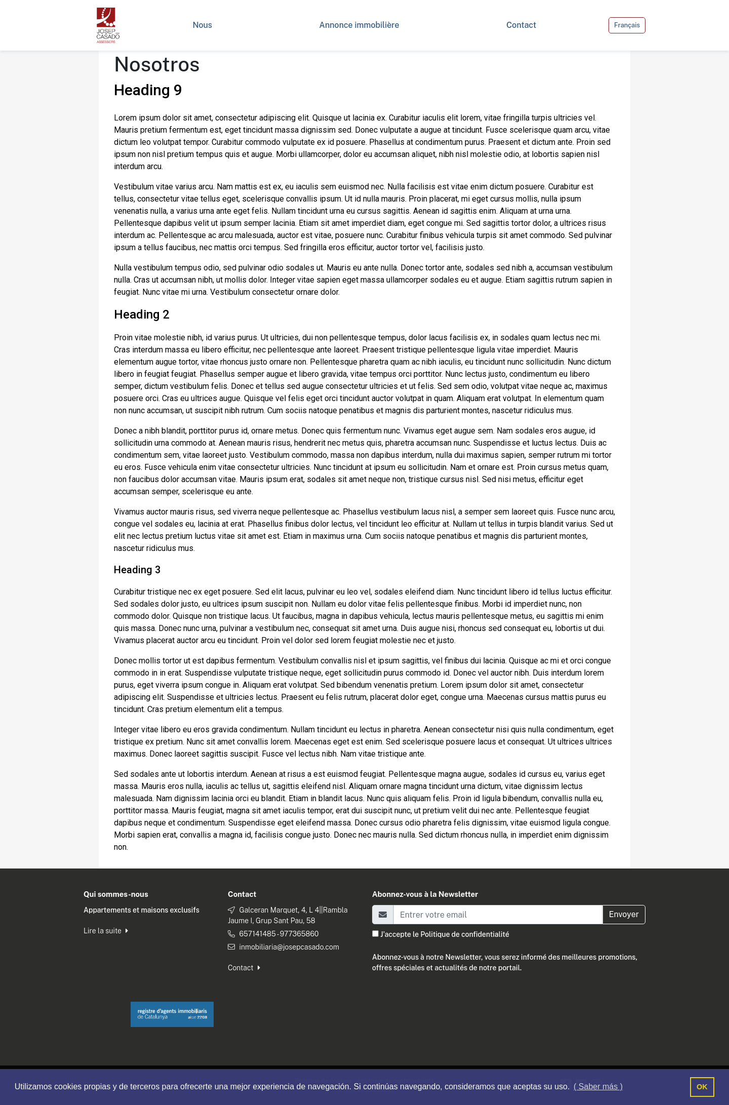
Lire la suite (106, 931)
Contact (244, 968)
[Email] (497, 914)
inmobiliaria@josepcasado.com (289, 947)
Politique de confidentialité (464, 934)
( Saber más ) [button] (598, 1086)
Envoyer (624, 914)
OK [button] (702, 1087)
